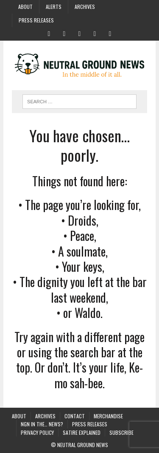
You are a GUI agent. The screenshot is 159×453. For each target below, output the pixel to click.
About (25, 6)
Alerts (53, 6)
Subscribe (121, 432)
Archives (85, 6)
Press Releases (36, 20)
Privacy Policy (37, 432)
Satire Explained (81, 432)
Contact (74, 416)
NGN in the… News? (42, 424)
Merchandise (108, 416)
